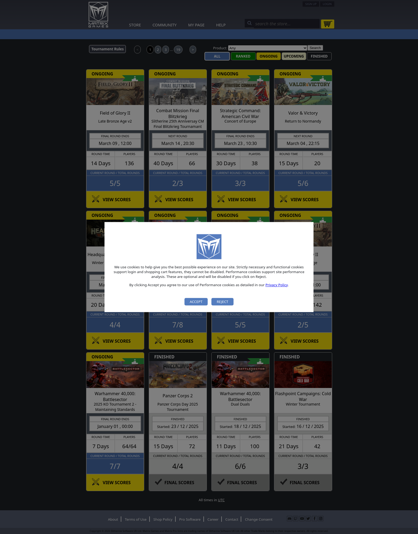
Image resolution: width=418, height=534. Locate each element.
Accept (196, 301)
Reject (222, 301)
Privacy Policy (277, 284)
